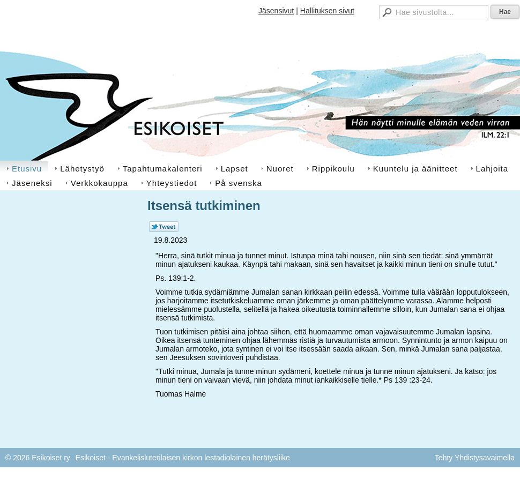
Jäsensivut (276, 10)
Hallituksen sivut (327, 10)
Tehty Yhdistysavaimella (475, 457)
